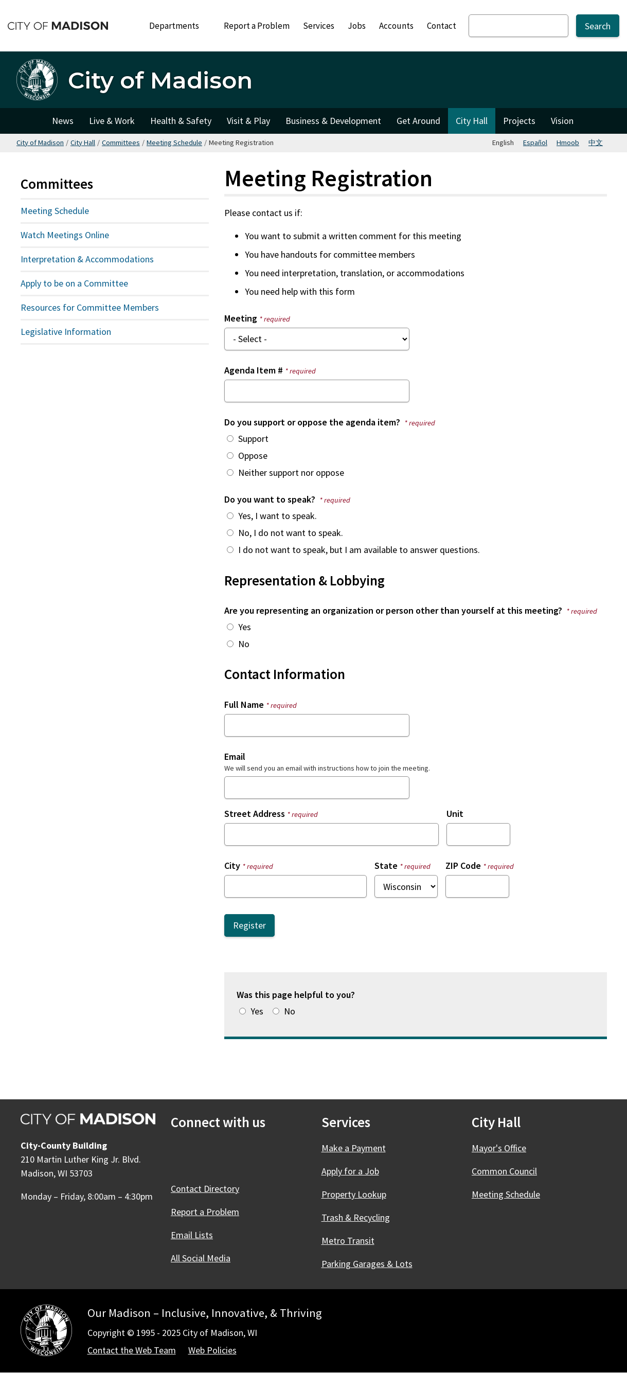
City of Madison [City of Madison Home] (30, 121)
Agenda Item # (253, 370)
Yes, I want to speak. (277, 516)
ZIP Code (463, 865)
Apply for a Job (350, 1171)
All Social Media (200, 1258)
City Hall (472, 121)
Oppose (252, 455)
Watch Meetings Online (65, 235)
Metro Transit (347, 1240)
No (243, 644)
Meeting (240, 318)
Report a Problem (257, 25)
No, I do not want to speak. (290, 533)
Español (535, 142)
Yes (244, 627)
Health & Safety (180, 121)
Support (253, 438)
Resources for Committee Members (90, 307)
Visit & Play (248, 121)
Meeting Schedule (174, 142)
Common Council (504, 1171)
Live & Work (112, 121)
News (63, 121)
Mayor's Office (499, 1148)
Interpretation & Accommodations (87, 259)
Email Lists (192, 1235)
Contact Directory (205, 1188)
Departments (178, 28)
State (386, 865)
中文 (595, 142)
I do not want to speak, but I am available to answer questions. (359, 550)
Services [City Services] (318, 25)
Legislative (89, 334)
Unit (454, 813)
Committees (121, 142)
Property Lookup (353, 1194)
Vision (562, 121)
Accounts (396, 25)
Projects (519, 121)
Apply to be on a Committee (74, 283)
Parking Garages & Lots (367, 1264)
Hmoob (568, 142)
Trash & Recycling (355, 1217)
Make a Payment (353, 1148)
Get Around (418, 121)
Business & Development (333, 121)
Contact (441, 25)
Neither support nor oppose (291, 472)
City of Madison (40, 142)
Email (234, 756)
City (232, 865)
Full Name (244, 704)
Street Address (254, 813)
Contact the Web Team (131, 1350)
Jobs (357, 25)
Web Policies (212, 1350)
